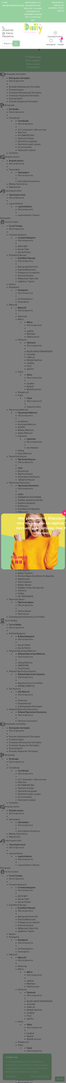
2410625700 (7, 30)
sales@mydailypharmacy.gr (13, 5)
